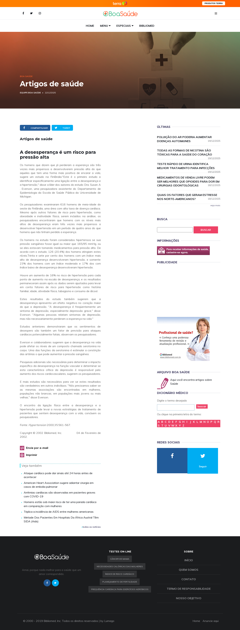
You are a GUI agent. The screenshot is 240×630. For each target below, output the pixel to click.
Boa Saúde (26, 76)
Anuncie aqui (211, 621)
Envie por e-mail (37, 448)
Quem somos (188, 569)
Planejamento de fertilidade (119, 581)
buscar (201, 406)
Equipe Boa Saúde (30, 92)
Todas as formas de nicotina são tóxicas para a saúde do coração (188, 153)
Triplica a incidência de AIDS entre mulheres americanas (59, 511)
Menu (104, 25)
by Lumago (107, 621)
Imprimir (31, 455)
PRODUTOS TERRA (213, 3)
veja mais (215, 205)
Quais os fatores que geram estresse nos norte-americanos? (188, 197)
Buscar (206, 229)
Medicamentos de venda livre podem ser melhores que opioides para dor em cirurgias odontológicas (188, 181)
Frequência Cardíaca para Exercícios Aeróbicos (119, 589)
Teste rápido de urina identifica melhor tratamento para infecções (188, 166)
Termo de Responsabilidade (189, 588)
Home (90, 25)
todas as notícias (91, 527)
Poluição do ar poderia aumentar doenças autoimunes (188, 139)
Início (188, 560)
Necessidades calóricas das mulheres (120, 566)
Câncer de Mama (119, 559)
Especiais (123, 25)
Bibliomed (146, 25)
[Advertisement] (183, 290)
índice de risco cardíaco (119, 574)
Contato (188, 579)
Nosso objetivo (188, 598)
